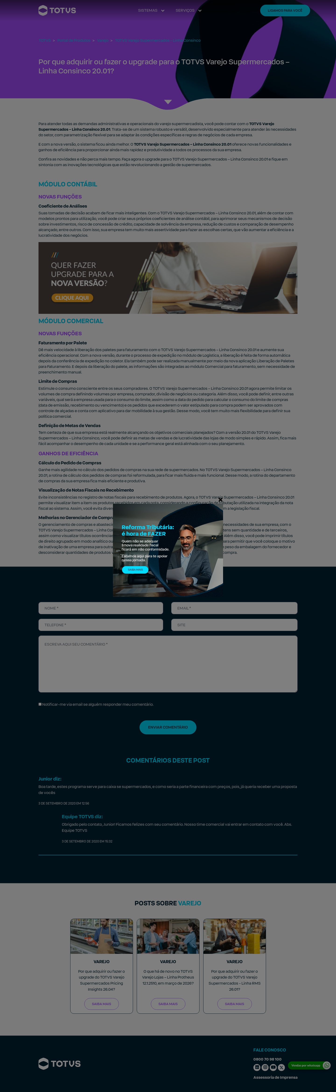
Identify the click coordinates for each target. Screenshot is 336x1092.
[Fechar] (220, 499)
